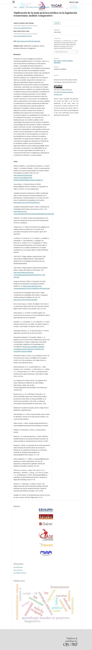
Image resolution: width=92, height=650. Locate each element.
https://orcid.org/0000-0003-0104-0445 (23, 28)
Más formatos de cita (61, 52)
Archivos (21, 7)
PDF (58, 23)
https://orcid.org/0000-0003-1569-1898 (23, 36)
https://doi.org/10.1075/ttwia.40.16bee (25, 300)
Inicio (15, 7)
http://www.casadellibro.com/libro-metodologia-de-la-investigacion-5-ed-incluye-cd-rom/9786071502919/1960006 (29, 349)
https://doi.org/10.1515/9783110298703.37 (27, 202)
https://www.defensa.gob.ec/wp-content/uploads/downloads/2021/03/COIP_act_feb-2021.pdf (29, 275)
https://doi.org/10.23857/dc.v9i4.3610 (28, 41)
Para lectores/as (18, 567)
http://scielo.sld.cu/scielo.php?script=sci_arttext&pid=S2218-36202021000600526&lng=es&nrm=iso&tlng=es (28, 177)
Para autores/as (18, 570)
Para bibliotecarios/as (20, 573)
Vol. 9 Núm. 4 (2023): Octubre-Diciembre (37, 7)
